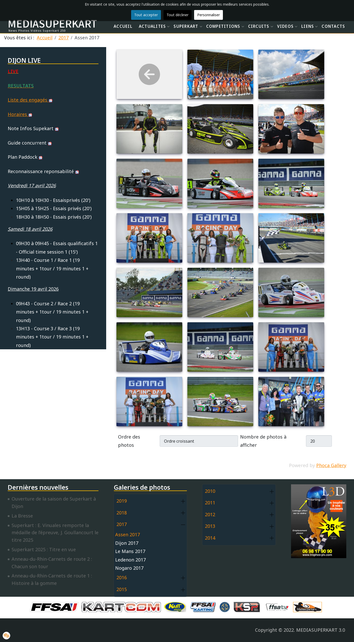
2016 (121, 577)
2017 (121, 524)
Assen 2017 (127, 534)
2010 (210, 491)
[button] (183, 501)
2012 (210, 514)
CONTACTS (333, 26)
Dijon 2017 (126, 543)
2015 (121, 589)
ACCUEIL (123, 26)
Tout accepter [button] (146, 14)
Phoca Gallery (331, 465)
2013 (210, 526)
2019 (121, 501)
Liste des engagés (30, 100)
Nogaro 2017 (129, 568)
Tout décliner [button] (177, 14)
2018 (121, 513)
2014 (210, 538)
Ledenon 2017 (130, 560)
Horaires (20, 114)
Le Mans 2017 (130, 551)
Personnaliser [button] (208, 14)
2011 (210, 503)
